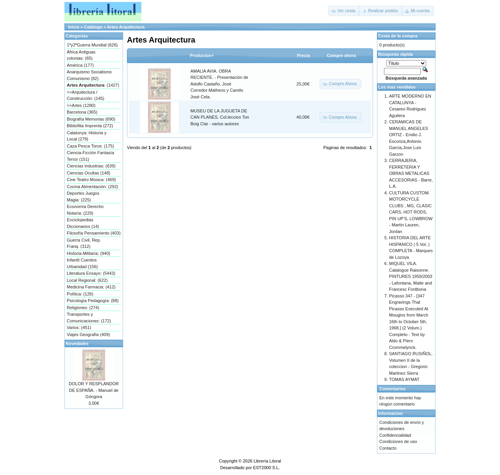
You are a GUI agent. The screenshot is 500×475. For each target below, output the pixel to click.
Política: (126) (80, 294)
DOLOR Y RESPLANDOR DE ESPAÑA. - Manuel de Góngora (94, 390)
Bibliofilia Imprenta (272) (90, 125)
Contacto (387, 448)
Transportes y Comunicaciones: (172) (89, 317)
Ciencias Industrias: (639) (91, 166)
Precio (303, 55)
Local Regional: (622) (87, 280)
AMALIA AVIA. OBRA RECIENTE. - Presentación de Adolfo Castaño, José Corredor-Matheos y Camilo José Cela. (219, 84)
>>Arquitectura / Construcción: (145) (85, 95)
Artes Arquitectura (126, 27)
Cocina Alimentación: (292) (92, 186)
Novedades (77, 343)
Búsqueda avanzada (406, 78)
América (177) (80, 65)
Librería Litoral (267, 461)
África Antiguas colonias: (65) (81, 55)
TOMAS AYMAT (404, 379)
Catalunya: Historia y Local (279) (87, 136)
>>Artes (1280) (81, 105)
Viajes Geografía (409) (88, 334)
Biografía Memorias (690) (91, 119)
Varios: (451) (79, 327)
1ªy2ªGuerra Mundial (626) (92, 45)
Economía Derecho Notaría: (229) (85, 209)
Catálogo (93, 27)
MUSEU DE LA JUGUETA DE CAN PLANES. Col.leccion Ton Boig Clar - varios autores (220, 117)
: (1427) (93, 85)
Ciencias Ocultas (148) (88, 173)
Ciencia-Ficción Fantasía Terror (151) (90, 156)
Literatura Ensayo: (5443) (91, 273)
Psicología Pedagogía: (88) (93, 300)
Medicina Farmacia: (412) (91, 287)
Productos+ (202, 55)
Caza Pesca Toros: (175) (90, 146)
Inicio (73, 27)
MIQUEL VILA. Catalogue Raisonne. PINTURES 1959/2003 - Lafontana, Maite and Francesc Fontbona (410, 276)
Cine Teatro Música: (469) (91, 179)
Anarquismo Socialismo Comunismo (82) (89, 75)
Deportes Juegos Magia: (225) (83, 196)
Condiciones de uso (398, 441)
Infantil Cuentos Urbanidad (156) (82, 263)
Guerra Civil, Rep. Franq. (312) (84, 243)
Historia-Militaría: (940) (88, 253)
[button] (344, 11)
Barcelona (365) (82, 112)
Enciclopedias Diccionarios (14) (83, 223)
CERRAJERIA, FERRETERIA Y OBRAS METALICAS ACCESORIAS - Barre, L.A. (411, 173)
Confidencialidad (395, 435)
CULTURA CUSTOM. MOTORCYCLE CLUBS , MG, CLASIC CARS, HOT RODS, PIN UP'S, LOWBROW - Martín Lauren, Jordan (411, 212)
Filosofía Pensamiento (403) (94, 233)
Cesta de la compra (398, 36)
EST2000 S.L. (266, 467)
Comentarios (392, 388)
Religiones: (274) (83, 307)
